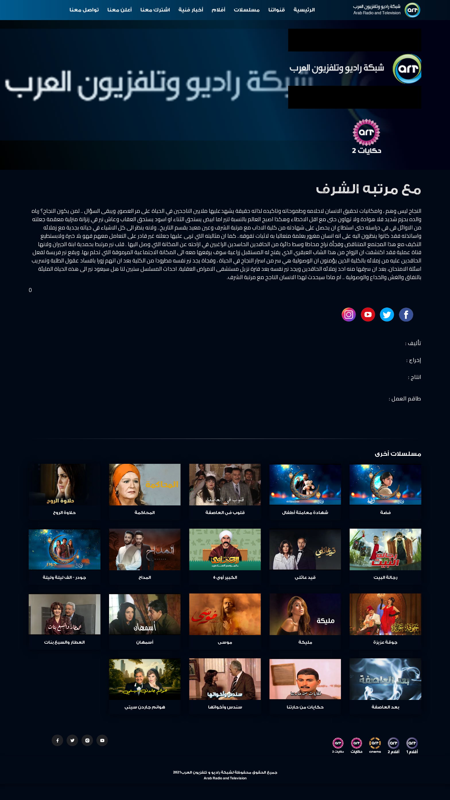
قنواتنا (276, 10)
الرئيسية (304, 10)
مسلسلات (247, 10)
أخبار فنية (191, 10)
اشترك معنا (155, 10)
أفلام (218, 10)
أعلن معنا (119, 10)
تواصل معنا (84, 10)
